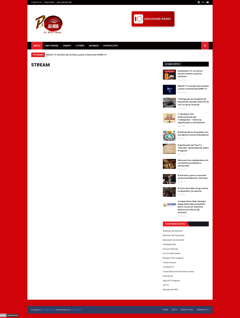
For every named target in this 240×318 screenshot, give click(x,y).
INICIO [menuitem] (37, 45)
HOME (165, 309)
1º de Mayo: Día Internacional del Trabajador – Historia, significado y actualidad (191, 118)
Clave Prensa (169, 262)
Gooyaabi (76, 309)
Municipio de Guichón (173, 239)
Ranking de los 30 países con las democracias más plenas (193, 133)
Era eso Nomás (170, 248)
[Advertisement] (153, 33)
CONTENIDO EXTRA (175, 223)
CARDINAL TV (202, 309)
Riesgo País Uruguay (173, 257)
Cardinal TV (168, 266)
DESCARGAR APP (64, 2)
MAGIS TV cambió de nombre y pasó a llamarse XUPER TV (76, 54)
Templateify (48, 309)
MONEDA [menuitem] (94, 45)
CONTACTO (36, 2)
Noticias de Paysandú (173, 235)
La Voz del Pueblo (171, 253)
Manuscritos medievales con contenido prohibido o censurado (193, 163)
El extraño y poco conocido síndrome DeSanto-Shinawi (193, 177)
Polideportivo (169, 244)
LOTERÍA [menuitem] (80, 45)
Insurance (168, 275)
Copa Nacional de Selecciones (178, 271)
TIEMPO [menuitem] (67, 45)
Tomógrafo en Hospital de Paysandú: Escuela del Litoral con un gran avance (193, 102)
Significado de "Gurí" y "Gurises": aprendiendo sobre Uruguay (193, 148)
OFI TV (166, 285)
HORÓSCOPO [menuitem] (110, 45)
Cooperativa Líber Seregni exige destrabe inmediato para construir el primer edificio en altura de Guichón (192, 207)
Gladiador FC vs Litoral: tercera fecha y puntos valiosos (190, 74)
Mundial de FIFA (170, 289)
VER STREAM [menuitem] (51, 45)
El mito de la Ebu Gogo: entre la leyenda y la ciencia (193, 190)
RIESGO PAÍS (187, 309)
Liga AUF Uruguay (171, 280)
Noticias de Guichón (173, 230)
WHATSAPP (49, 2)
